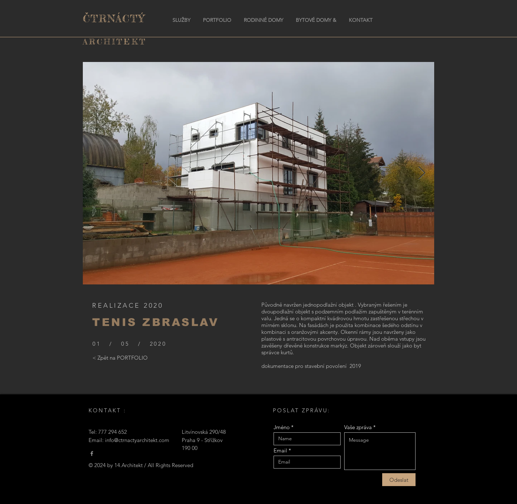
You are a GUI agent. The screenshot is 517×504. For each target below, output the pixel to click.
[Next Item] (422, 173)
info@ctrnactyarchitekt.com (137, 440)
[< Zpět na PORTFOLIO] (120, 358)
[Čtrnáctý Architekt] (92, 453)
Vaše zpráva (358, 427)
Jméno (282, 427)
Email (280, 450)
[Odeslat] (399, 479)
